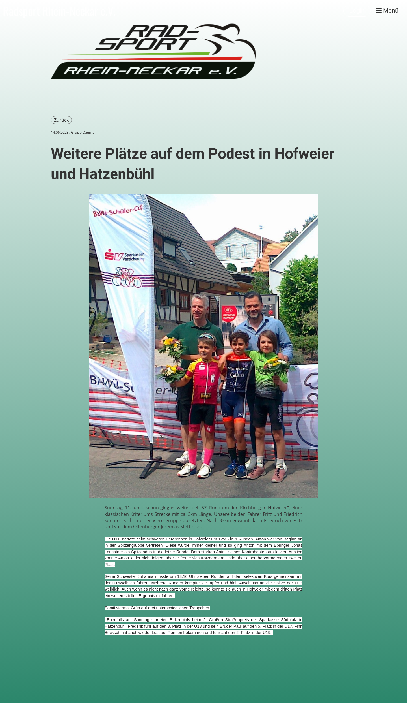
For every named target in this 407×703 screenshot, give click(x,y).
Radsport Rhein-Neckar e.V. (59, 11)
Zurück (61, 120)
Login (357, 10)
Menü (387, 10)
